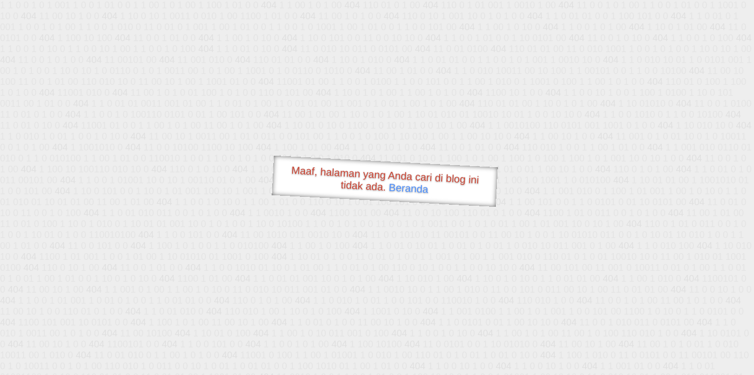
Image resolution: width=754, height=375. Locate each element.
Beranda (408, 188)
